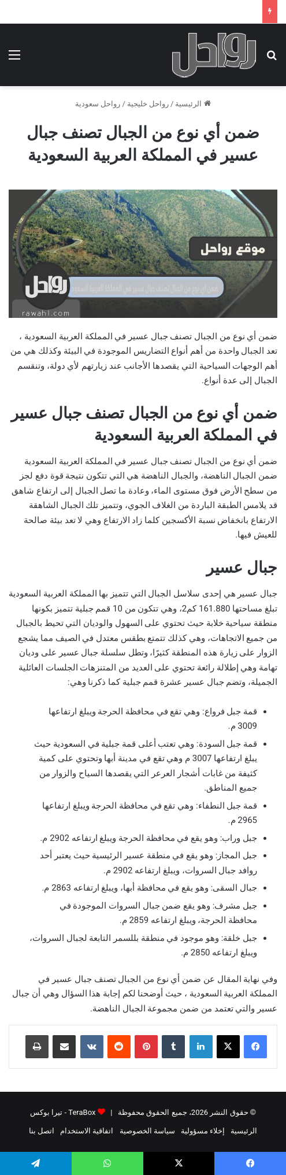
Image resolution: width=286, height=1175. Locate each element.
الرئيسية (192, 103)
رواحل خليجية (148, 103)
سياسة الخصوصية (147, 1130)
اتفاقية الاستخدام (86, 1130)
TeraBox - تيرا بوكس (62, 1112)
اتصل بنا (41, 1130)
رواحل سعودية (97, 103)
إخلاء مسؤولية (203, 1130)
